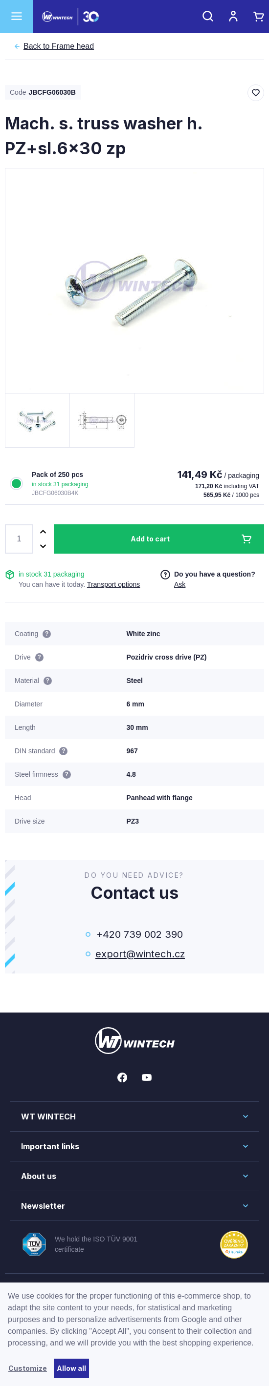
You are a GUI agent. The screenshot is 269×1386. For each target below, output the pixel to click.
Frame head (58, 46)
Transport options (113, 584)
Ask (179, 584)
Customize (27, 1368)
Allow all (71, 1368)
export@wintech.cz (139, 954)
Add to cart (150, 539)
